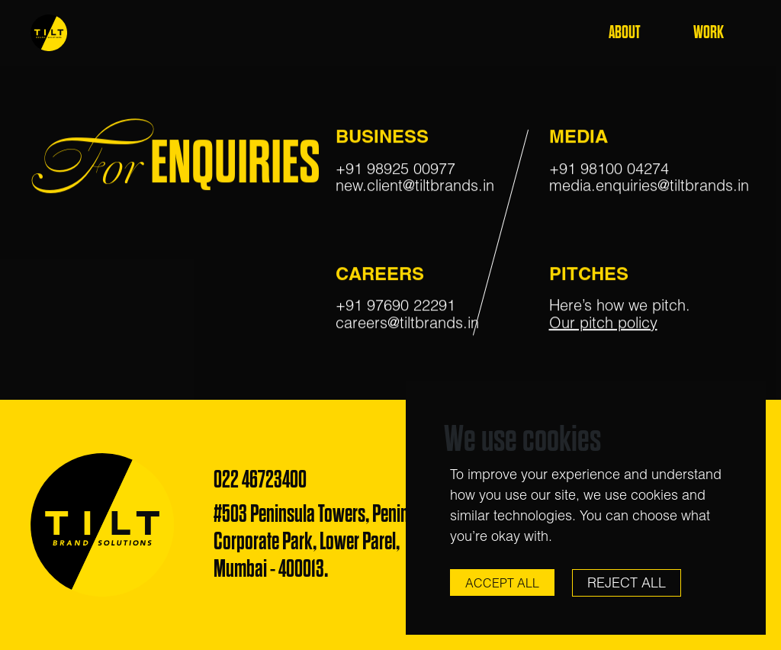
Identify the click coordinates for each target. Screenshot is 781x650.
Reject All (626, 582)
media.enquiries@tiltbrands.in (649, 185)
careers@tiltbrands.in (407, 323)
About (624, 32)
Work (708, 32)
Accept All (502, 582)
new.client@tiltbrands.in (415, 185)
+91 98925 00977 (395, 169)
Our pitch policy (603, 323)
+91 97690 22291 (395, 305)
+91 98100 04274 (609, 169)
